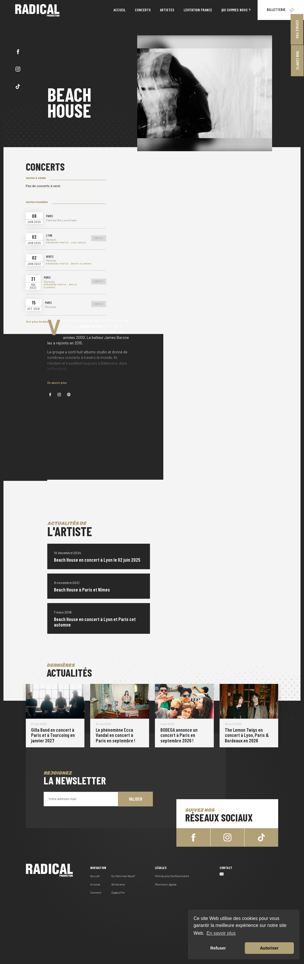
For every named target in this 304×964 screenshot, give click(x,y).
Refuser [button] (218, 948)
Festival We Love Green (61, 220)
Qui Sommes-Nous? (123, 875)
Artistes (95, 884)
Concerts (95, 892)
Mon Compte (297, 60)
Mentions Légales (165, 884)
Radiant (51, 239)
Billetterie (281, 10)
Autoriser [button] (269, 948)
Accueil (95, 875)
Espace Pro (297, 29)
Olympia (49, 281)
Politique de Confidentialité (172, 875)
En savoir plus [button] (221, 933)
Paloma (51, 260)
